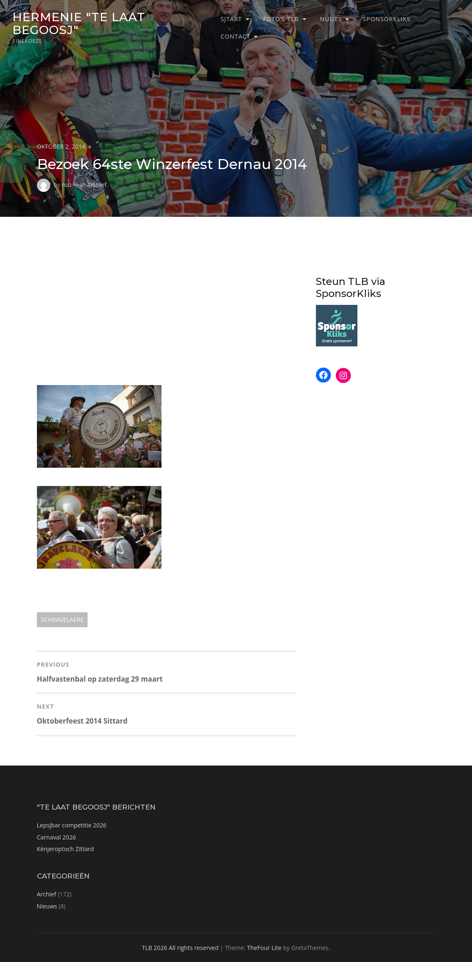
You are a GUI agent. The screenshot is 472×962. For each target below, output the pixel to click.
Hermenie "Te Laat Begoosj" (78, 23)
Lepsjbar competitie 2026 (72, 825)
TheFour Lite (264, 948)
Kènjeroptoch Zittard (65, 849)
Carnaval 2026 (56, 837)
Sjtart (231, 19)
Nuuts (331, 19)
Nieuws (47, 906)
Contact (235, 36)
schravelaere (62, 619)
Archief (97, 185)
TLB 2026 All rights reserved (180, 948)
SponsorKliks (387, 19)
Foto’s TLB (281, 19)
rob (66, 185)
